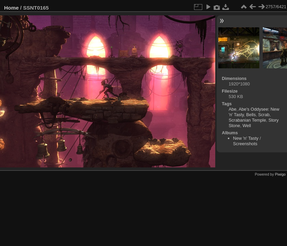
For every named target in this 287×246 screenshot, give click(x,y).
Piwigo (280, 174)
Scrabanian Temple (247, 120)
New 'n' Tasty (245, 138)
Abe (232, 109)
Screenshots (245, 143)
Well (247, 125)
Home (11, 8)
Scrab (263, 114)
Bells (251, 114)
